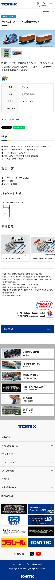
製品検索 (5, 437)
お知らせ (5, 479)
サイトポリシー (18, 564)
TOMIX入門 (7, 454)
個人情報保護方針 (35, 564)
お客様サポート (8, 487)
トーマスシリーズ (9, 16)
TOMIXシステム (9, 462)
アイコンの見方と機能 (11, 119)
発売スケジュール (9, 445)
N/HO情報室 (7, 470)
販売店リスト (7, 495)
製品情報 (27, 329)
